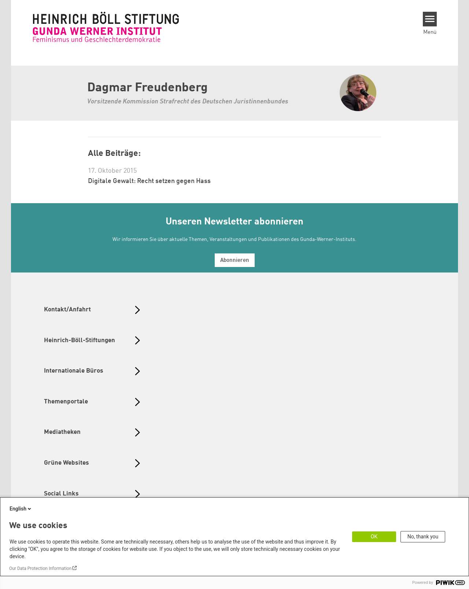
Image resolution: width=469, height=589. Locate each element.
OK (374, 536)
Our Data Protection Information (40, 568)
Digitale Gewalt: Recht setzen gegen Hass (149, 181)
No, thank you (423, 536)
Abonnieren (234, 260)
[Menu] (430, 19)
